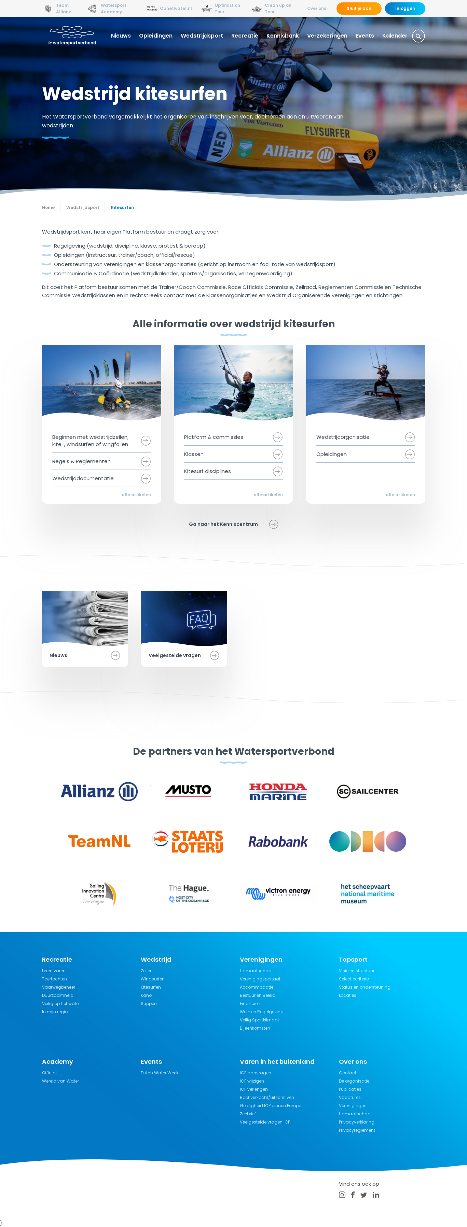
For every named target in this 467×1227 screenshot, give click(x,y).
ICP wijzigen (252, 1081)
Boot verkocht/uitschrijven (267, 1097)
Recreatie (244, 36)
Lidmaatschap (255, 971)
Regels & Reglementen (81, 461)
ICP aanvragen (255, 1073)
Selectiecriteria (354, 979)
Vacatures (350, 1097)
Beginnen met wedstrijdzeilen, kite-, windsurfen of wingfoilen (90, 440)
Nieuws (121, 36)
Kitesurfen (151, 987)
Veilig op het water (61, 1003)
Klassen (194, 454)
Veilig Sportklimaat (259, 1020)
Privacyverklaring (356, 1122)
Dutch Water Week (159, 1073)
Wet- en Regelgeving (262, 1012)
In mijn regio (55, 1012)
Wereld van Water (60, 1081)
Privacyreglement (357, 1130)
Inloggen (405, 8)
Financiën (250, 1003)
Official (49, 1073)
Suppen (149, 1003)
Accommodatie (256, 987)
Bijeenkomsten (255, 1028)
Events (365, 36)
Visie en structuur (356, 971)
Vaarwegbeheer (58, 987)
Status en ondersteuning (364, 987)
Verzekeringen (327, 36)
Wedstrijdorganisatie (343, 437)
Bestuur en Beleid (257, 995)
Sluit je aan (359, 8)
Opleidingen (156, 36)
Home (48, 207)
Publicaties (350, 1089)
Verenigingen (353, 1106)
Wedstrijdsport (202, 36)
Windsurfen (153, 979)
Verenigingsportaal (260, 979)
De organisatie (354, 1081)
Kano (146, 995)
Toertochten (54, 979)
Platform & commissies (213, 437)
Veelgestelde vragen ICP (265, 1122)
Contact (347, 1073)
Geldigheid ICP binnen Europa (271, 1106)
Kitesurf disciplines (207, 471)
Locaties (347, 995)
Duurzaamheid (57, 995)
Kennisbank (282, 36)
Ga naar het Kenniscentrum (223, 524)
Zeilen (147, 971)
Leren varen (54, 971)
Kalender (395, 36)
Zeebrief (248, 1114)
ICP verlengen (254, 1089)
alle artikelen (136, 495)
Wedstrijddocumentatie (83, 478)
